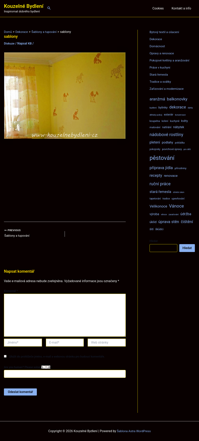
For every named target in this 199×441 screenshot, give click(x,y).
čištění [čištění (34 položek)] (187, 221)
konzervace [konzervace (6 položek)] (180, 115)
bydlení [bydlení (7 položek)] (153, 107)
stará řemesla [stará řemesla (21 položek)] (160, 192)
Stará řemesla (159, 74)
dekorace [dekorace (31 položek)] (177, 107)
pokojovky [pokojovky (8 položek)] (155, 149)
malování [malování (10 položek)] (155, 127)
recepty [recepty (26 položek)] (156, 175)
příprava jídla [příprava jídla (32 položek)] (161, 167)
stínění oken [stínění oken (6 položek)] (178, 192)
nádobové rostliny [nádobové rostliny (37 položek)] (166, 134)
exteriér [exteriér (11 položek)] (168, 114)
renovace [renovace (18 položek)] (171, 176)
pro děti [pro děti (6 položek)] (187, 149)
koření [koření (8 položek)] (165, 121)
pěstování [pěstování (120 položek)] (162, 158)
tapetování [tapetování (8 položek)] (155, 198)
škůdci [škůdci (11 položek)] (159, 229)
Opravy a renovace (162, 53)
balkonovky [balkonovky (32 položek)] (177, 99)
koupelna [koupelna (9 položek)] (155, 121)
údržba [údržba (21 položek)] (185, 214)
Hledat (154, 241)
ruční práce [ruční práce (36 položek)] (160, 183)
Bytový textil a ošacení (165, 32)
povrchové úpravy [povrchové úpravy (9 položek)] (172, 149)
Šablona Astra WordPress (134, 431)
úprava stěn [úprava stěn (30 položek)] (168, 221)
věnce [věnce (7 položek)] (164, 214)
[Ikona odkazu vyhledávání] (49, 8)
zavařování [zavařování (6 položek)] (173, 214)
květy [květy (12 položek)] (184, 121)
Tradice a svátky (161, 81)
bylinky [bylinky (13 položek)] (162, 107)
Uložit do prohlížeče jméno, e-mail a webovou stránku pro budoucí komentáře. (57, 356)
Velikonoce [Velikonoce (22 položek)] (158, 206)
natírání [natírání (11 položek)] (166, 127)
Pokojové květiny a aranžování (171, 60)
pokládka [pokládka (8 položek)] (180, 142)
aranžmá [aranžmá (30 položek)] (157, 99)
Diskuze (9, 43)
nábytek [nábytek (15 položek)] (178, 127)
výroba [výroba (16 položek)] (154, 214)
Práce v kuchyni (160, 67)
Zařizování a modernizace (168, 89)
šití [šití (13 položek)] (151, 229)
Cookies (160, 8)
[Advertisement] (65, 180)
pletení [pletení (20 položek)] (155, 142)
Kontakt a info (182, 8)
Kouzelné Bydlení (23, 6)
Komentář (11, 291)
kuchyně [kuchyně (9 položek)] (174, 121)
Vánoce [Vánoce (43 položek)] (176, 206)
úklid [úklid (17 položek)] (153, 222)
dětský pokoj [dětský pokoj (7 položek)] (156, 114)
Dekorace (156, 39)
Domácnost (158, 46)
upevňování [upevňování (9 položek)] (178, 198)
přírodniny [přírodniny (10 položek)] (180, 168)
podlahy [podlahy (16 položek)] (167, 142)
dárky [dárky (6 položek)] (190, 108)
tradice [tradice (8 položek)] (166, 198)
